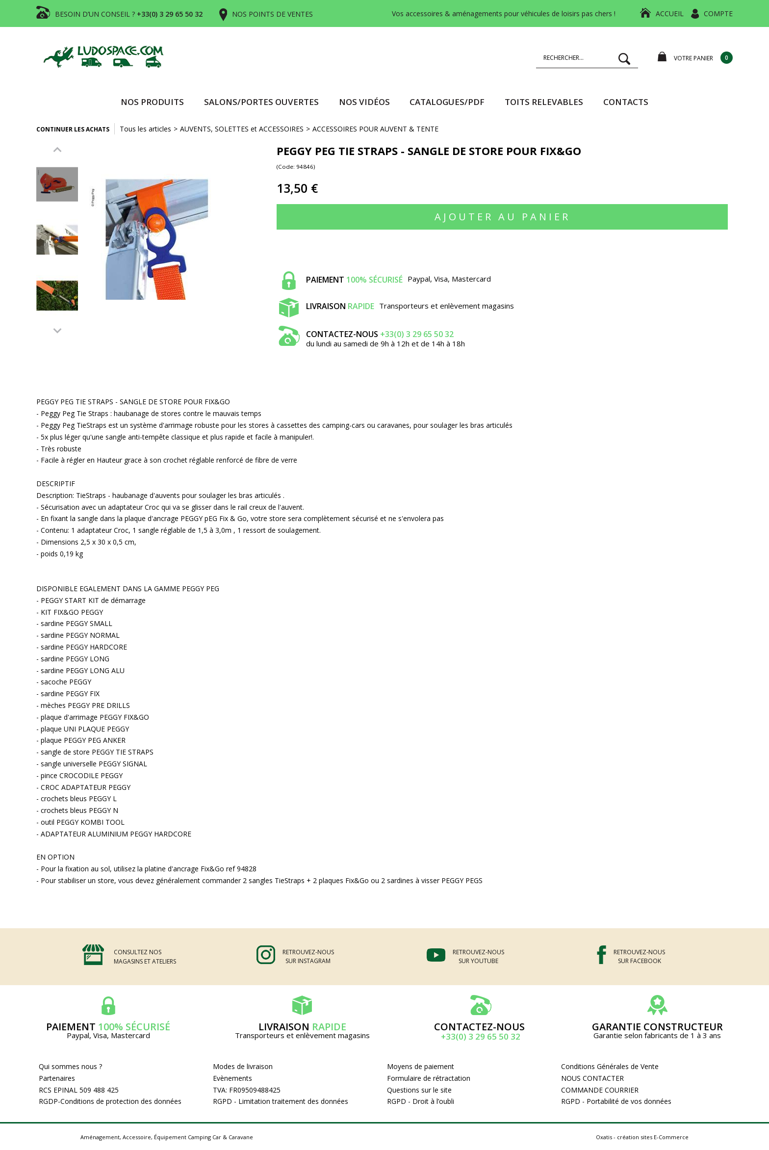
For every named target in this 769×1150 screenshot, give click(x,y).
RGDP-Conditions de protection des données (110, 1101)
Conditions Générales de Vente (610, 1066)
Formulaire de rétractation (428, 1078)
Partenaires (57, 1078)
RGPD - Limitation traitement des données (280, 1101)
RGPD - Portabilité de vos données (616, 1101)
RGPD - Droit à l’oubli (420, 1101)
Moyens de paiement (420, 1066)
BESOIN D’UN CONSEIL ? (129, 14)
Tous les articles (145, 128)
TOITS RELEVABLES (544, 101)
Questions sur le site (419, 1090)
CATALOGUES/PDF (447, 101)
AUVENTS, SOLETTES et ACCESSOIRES (242, 128)
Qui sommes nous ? (70, 1066)
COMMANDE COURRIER (600, 1090)
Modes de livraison (243, 1066)
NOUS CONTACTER (592, 1078)
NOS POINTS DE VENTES (272, 14)
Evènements (232, 1078)
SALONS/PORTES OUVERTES (261, 101)
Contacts (625, 101)
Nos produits (152, 101)
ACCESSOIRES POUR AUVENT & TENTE (375, 128)
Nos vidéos (364, 101)
